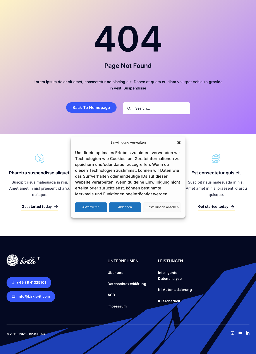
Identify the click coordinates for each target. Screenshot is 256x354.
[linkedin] (247, 333)
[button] (179, 142)
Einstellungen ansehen (162, 207)
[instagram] (232, 333)
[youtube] (240, 333)
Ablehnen (125, 207)
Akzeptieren (91, 207)
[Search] (129, 108)
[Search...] (156, 108)
